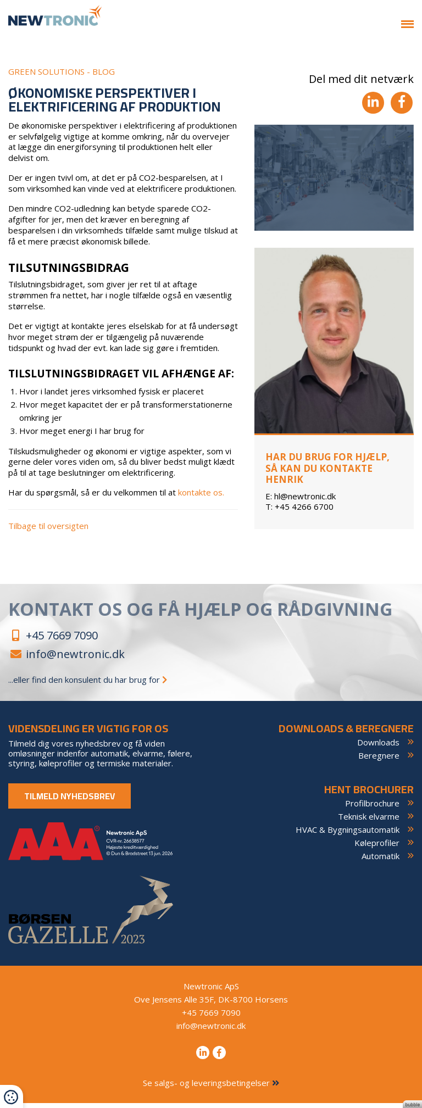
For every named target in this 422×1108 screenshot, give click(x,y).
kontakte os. (201, 497)
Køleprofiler (376, 847)
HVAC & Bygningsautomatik (347, 834)
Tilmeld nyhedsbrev (69, 801)
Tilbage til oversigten (48, 531)
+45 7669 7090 (53, 640)
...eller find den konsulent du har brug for (82, 684)
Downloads (378, 747)
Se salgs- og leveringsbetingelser (211, 1087)
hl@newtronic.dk (300, 500)
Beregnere (378, 760)
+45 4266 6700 (299, 511)
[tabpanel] (334, 183)
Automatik (380, 860)
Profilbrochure (372, 808)
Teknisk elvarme (368, 821)
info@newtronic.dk (66, 659)
